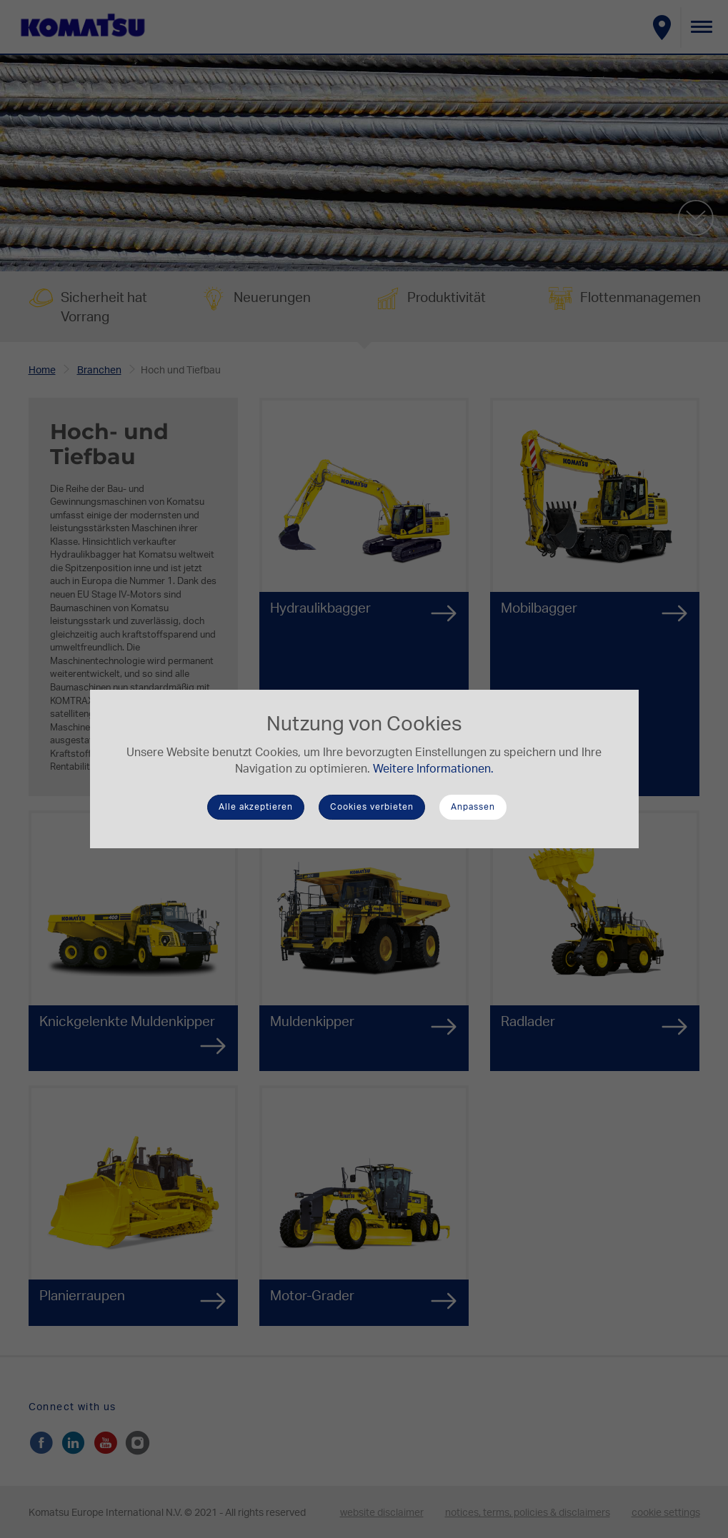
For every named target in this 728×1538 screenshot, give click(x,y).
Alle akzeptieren (256, 807)
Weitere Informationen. (433, 769)
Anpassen (473, 807)
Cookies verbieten (372, 807)
